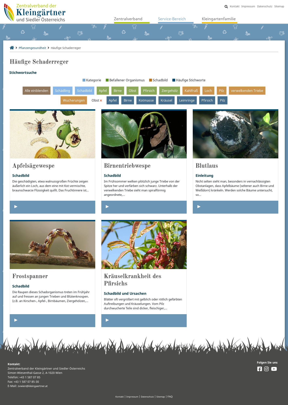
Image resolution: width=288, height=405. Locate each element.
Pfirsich (149, 90)
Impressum (248, 6)
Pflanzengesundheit (34, 48)
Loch (208, 90)
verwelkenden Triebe (247, 90)
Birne (118, 90)
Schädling (62, 90)
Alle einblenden (36, 90)
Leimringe (187, 100)
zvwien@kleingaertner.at (34, 386)
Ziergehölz (170, 90)
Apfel (103, 90)
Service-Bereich (172, 19)
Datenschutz (264, 6)
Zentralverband (128, 19)
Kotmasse (146, 100)
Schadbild (84, 90)
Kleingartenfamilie (219, 19)
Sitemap (279, 6)
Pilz (221, 90)
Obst (132, 90)
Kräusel (166, 100)
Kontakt (234, 6)
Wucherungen (74, 100)
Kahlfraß (191, 90)
